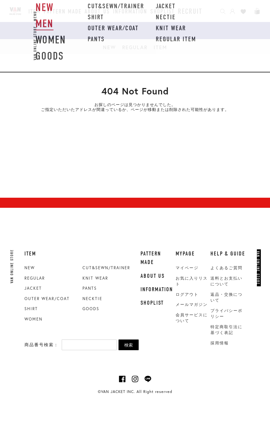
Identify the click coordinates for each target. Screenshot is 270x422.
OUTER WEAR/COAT (47, 298)
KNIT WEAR (95, 278)
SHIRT (31, 308)
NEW (109, 47)
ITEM (160, 47)
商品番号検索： (41, 344)
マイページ (187, 268)
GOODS (90, 308)
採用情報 (219, 343)
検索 (128, 345)
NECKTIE (92, 298)
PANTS (89, 288)
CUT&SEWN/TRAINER (106, 267)
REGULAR (134, 47)
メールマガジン (192, 304)
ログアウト (187, 294)
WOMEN (33, 319)
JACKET (33, 288)
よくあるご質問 (226, 268)
